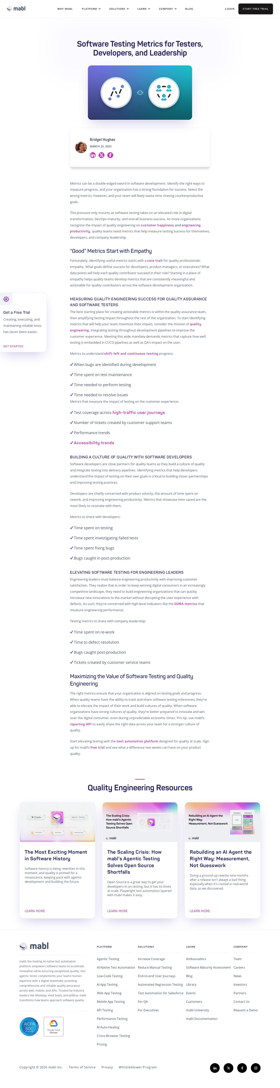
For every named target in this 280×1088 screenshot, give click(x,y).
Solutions (117, 8)
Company (166, 8)
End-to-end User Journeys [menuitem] (157, 976)
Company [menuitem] (241, 946)
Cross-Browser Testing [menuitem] (113, 1036)
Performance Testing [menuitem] (112, 1019)
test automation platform (137, 741)
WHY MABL (65, 8)
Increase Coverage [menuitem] (151, 959)
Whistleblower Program (138, 1067)
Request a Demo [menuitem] (246, 1010)
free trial (97, 747)
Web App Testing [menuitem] (109, 993)
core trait (155, 260)
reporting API (81, 724)
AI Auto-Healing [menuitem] (108, 1027)
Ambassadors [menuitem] (196, 959)
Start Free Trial (256, 8)
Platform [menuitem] (104, 946)
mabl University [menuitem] (197, 1010)
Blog (189, 8)
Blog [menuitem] (189, 976)
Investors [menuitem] (240, 984)
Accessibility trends (94, 442)
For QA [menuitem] (143, 1001)
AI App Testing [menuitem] (107, 984)
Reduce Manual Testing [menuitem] (155, 967)
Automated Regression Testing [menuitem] (160, 984)
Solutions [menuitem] (146, 946)
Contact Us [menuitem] (242, 1001)
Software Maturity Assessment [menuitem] (208, 967)
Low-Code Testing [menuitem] (110, 976)
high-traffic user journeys (139, 412)
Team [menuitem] (238, 959)
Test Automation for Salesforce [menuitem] (160, 993)
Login (229, 8)
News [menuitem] (238, 976)
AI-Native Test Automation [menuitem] (116, 967)
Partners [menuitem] (240, 993)
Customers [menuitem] (194, 1001)
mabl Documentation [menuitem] (201, 1019)
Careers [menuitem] (239, 967)
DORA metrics (185, 604)
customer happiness (157, 225)
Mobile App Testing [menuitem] (111, 1001)
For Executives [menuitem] (148, 1010)
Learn (142, 8)
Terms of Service (82, 1067)
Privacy (107, 1067)
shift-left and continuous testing (131, 353)
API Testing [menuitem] (105, 1010)
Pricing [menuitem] (102, 1044)
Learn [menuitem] (190, 946)
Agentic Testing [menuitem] (108, 959)
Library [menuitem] (191, 984)
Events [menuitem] (191, 993)
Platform (89, 8)
